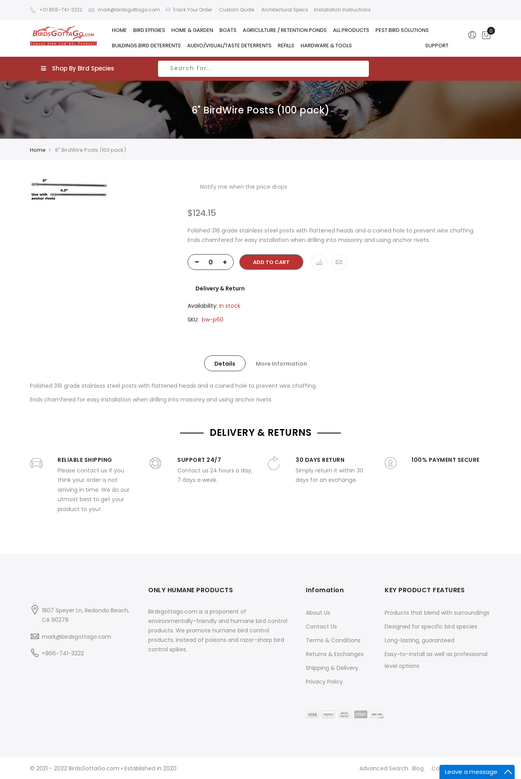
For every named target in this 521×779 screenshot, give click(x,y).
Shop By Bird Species (77, 68)
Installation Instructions (342, 9)
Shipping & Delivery (332, 668)
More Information (281, 364)
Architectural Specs (284, 9)
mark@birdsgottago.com (124, 9)
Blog (418, 768)
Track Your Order (189, 9)
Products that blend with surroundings (437, 613)
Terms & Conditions (333, 640)
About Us (318, 613)
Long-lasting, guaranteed (419, 640)
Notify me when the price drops (243, 187)
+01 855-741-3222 (56, 9)
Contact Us (321, 626)
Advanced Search (383, 768)
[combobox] (263, 68)
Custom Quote (236, 9)
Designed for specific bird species (431, 626)
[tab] (225, 363)
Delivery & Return (220, 288)
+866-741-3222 (63, 653)
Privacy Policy (324, 682)
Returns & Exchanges (335, 654)
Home (38, 150)
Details (224, 364)
